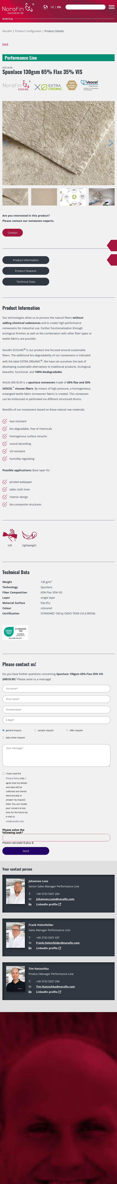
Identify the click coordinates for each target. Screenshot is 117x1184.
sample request (46, 730)
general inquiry (13, 730)
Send (26, 851)
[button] (111, 143)
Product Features (25, 271)
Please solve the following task (13, 831)
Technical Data (25, 281)
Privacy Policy (12, 778)
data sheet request (15, 737)
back (5, 44)
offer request (76, 730)
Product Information (26, 260)
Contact (12, 232)
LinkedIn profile (47, 904)
